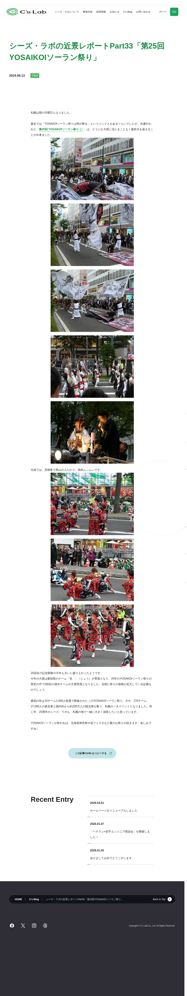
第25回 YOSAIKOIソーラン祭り (61, 129)
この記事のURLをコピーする (91, 753)
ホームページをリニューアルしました (113, 810)
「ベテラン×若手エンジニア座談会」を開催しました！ (120, 834)
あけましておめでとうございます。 (112, 858)
